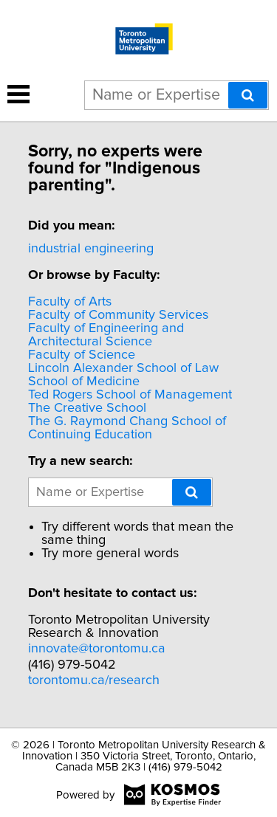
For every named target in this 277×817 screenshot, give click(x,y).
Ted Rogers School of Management (130, 394)
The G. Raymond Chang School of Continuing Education (127, 428)
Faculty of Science (81, 355)
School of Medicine (84, 381)
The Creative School (87, 408)
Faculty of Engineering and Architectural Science (106, 335)
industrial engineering (91, 248)
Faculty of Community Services (118, 315)
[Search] (247, 95)
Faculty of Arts (70, 301)
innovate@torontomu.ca (96, 648)
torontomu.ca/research (94, 680)
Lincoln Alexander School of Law (123, 368)
